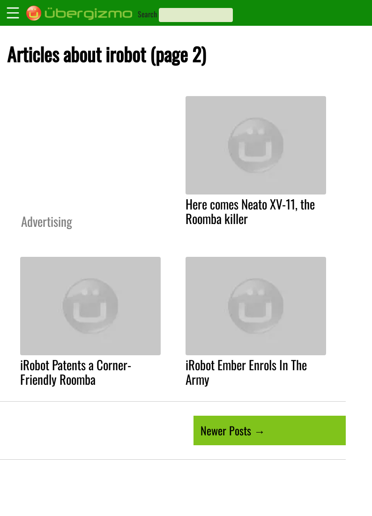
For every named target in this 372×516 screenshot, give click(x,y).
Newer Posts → (233, 430)
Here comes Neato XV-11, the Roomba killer (250, 211)
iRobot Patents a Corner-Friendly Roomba (75, 372)
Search (147, 14)
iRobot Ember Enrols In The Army (246, 372)
